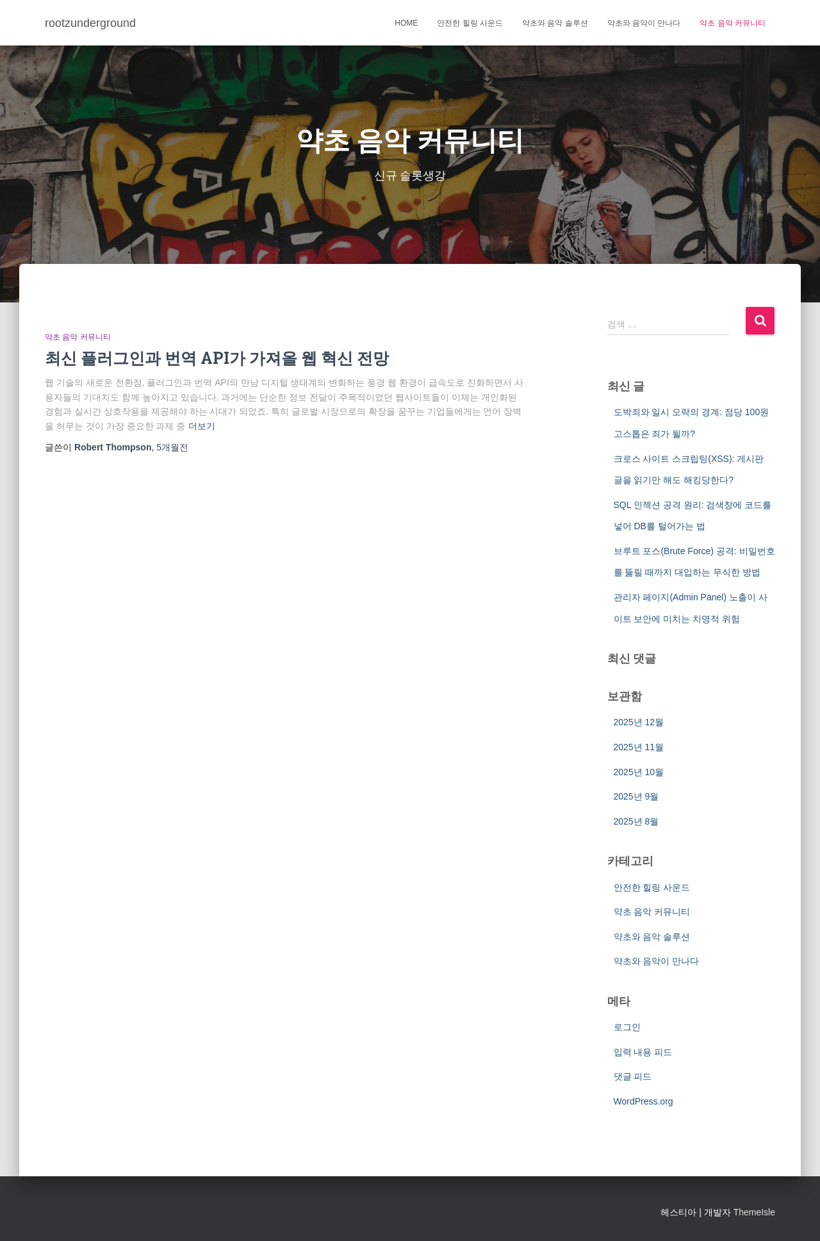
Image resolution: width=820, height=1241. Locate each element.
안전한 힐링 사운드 (470, 23)
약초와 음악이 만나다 (644, 23)
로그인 (627, 1027)
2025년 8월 (636, 821)
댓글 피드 (633, 1076)
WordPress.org (643, 1101)
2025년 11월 (639, 747)
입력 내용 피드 (643, 1052)
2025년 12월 (639, 722)
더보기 (201, 426)
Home (406, 23)
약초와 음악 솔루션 (555, 23)
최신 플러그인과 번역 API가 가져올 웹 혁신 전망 (217, 357)
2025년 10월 (639, 772)
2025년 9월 (636, 796)
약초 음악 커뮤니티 (733, 23)
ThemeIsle (754, 1212)
